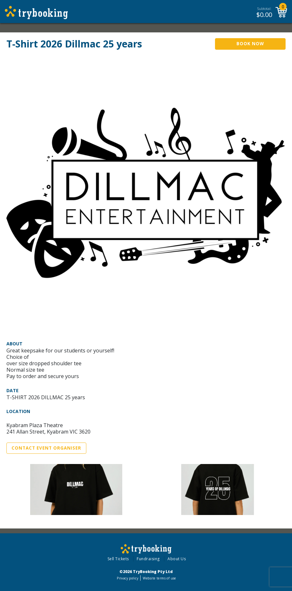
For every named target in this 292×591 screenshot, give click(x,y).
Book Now (250, 43)
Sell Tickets (118, 558)
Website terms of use (159, 578)
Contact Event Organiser (46, 448)
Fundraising (148, 558)
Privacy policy (127, 578)
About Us (176, 558)
